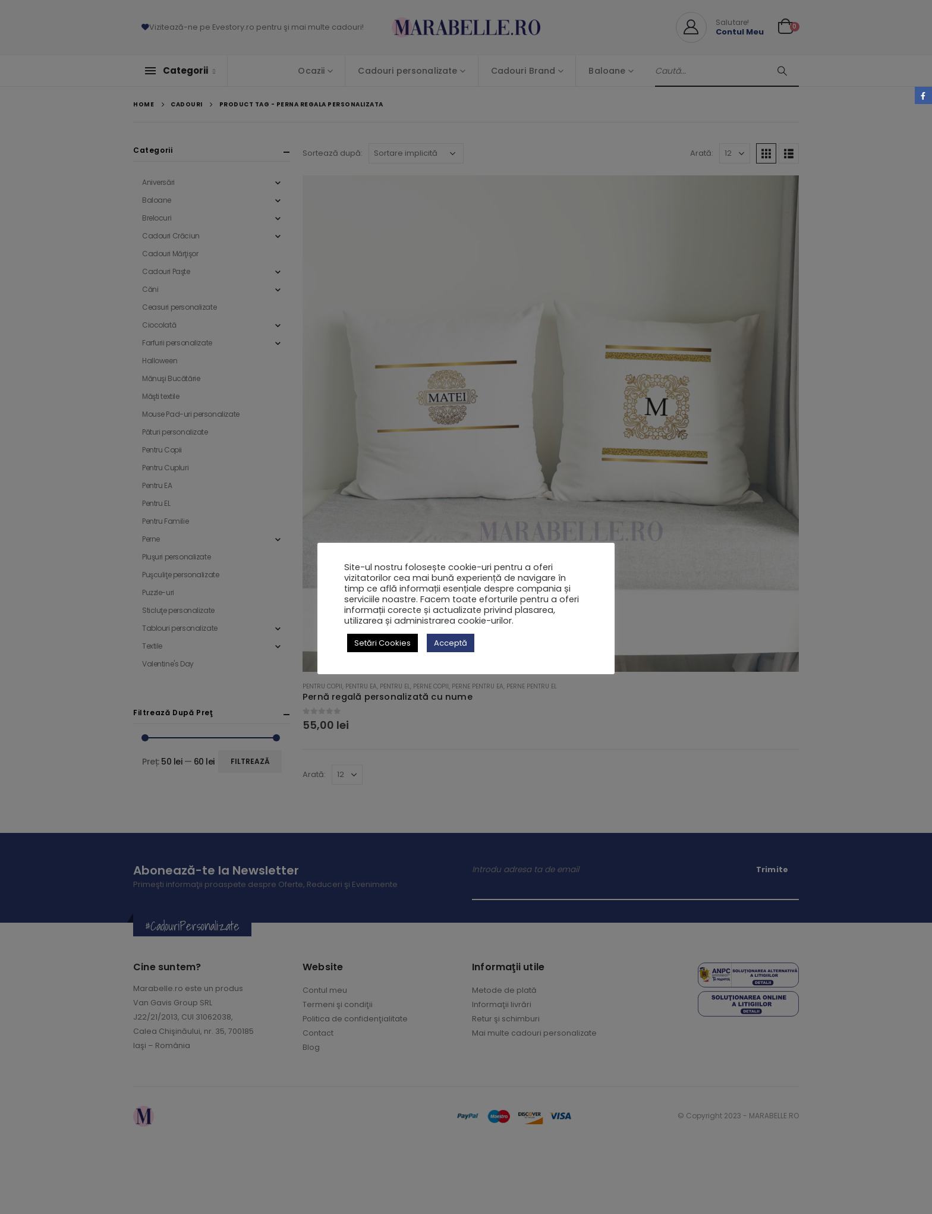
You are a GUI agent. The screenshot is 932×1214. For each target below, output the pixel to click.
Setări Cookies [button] (382, 643)
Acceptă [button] (450, 643)
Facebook (923, 95)
